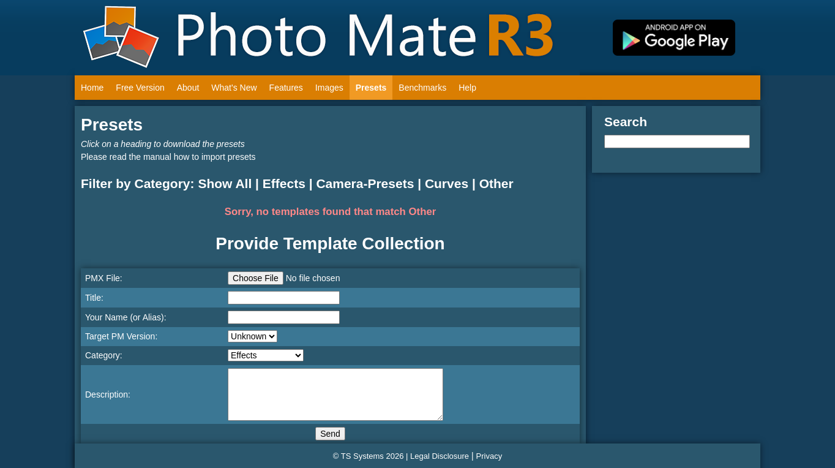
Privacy (489, 456)
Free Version (140, 87)
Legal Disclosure (439, 456)
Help (467, 87)
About (188, 87)
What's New (233, 87)
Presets (371, 87)
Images (329, 87)
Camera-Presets (365, 183)
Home (92, 87)
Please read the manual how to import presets (168, 157)
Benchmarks (422, 87)
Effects (284, 183)
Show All (225, 183)
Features (286, 87)
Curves (446, 183)
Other (496, 183)
